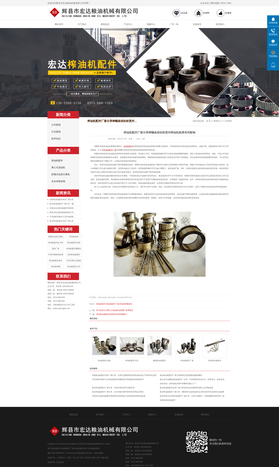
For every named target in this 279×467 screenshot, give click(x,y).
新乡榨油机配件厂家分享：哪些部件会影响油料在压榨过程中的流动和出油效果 (192, 392)
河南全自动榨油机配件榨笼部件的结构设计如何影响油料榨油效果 (118, 396)
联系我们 (220, 24)
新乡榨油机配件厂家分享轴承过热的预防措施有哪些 (181, 375)
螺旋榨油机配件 (159, 360)
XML (229, 3)
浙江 (90, 458)
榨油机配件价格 (80, 448)
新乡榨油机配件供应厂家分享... (62, 221)
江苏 (86, 458)
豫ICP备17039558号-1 (57, 453)
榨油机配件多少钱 (55, 243)
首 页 (208, 121)
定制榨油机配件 (73, 255)
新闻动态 (105, 24)
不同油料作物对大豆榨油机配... (62, 217)
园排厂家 (55, 249)
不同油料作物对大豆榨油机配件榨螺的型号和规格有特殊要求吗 (118, 379)
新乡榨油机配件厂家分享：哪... (62, 204)
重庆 (94, 458)
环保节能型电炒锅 (55, 255)
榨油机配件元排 (131, 360)
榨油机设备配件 (214, 360)
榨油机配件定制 (73, 243)
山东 (77, 458)
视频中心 (151, 24)
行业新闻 (56, 132)
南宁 (98, 458)
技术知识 (56, 138)
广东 (73, 458)
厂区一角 (174, 24)
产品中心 (128, 24)
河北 (81, 458)
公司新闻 (56, 125)
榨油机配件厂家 (112, 304)
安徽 (102, 458)
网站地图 (215, 3)
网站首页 (59, 24)
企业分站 (204, 3)
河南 (69, 458)
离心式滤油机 (58, 167)
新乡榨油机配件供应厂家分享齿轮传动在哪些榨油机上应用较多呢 (186, 388)
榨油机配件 (57, 160)
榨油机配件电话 (55, 260)
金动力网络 (98, 453)
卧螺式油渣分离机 (60, 174)
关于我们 (82, 24)
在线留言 (197, 24)
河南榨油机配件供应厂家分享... (62, 199)
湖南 (106, 458)
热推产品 (51, 458)
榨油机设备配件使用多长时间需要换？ (112, 314)
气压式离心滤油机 (73, 260)
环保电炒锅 (73, 237)
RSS (223, 3)
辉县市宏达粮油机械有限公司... (62, 212)
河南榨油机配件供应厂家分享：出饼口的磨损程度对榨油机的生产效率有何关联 (124, 375)
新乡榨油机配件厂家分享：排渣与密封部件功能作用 (113, 388)
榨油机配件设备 (104, 360)
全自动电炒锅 (58, 181)
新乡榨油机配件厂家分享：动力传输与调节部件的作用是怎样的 (118, 392)
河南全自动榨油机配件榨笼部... (62, 208)
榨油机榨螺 (55, 266)
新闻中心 (217, 121)
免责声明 (51, 462)
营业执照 (60, 462)
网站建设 (81, 453)
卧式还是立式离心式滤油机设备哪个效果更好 (114, 310)
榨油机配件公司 (73, 266)
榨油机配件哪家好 (73, 249)
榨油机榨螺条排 (125, 304)
